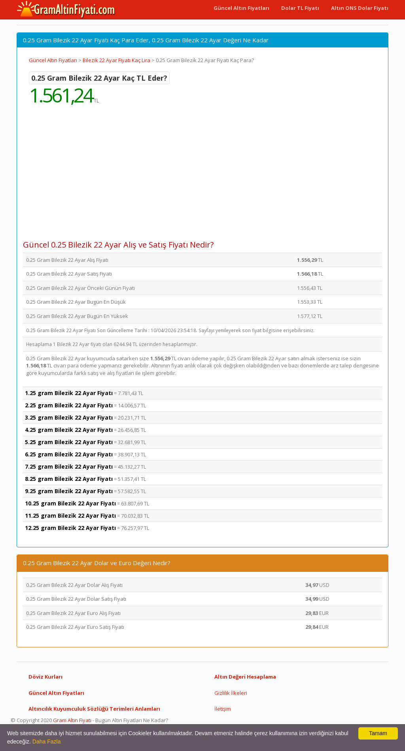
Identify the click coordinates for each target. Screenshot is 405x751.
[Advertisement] (202, 178)
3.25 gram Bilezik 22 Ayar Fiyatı (69, 417)
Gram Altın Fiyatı (72, 720)
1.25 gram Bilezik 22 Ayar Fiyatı (69, 393)
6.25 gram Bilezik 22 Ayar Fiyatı (69, 454)
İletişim (222, 708)
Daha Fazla (46, 741)
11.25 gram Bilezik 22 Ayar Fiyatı (70, 515)
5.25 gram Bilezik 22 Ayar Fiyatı (69, 442)
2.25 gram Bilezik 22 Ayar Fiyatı (69, 405)
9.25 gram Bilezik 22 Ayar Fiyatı (69, 491)
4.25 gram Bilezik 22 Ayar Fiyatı (69, 429)
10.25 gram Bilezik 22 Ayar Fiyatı (70, 503)
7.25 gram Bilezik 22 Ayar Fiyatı (69, 466)
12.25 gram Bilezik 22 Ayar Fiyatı (70, 528)
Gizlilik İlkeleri (230, 692)
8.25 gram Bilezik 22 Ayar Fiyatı (69, 478)
